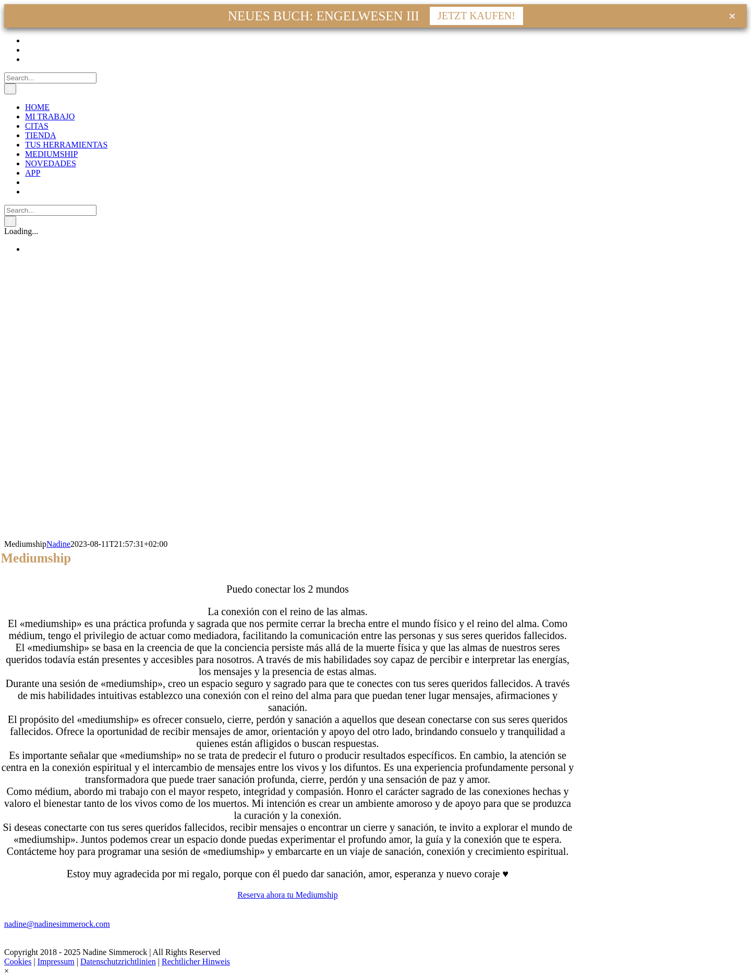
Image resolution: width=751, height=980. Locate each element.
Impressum (56, 961)
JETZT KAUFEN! (476, 15)
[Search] (10, 88)
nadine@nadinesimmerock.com (57, 924)
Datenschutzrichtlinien (118, 961)
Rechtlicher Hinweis (196, 961)
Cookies (17, 961)
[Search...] (50, 77)
